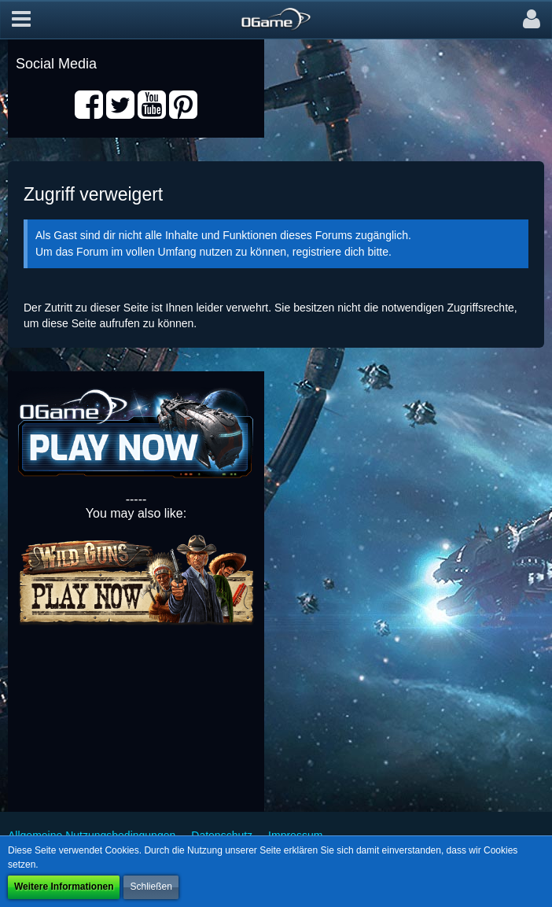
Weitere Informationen (63, 886)
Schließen (150, 886)
